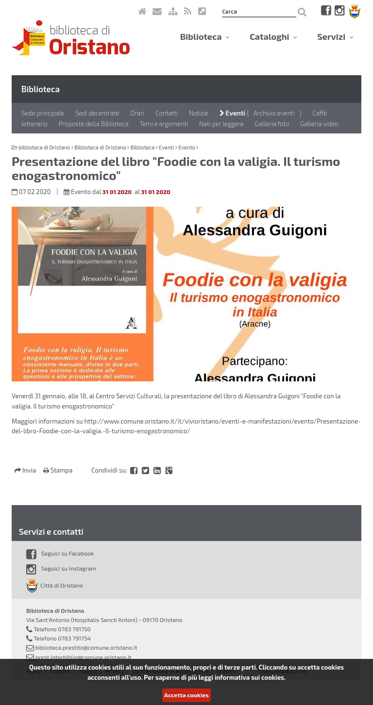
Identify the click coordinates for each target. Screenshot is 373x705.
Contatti (166, 113)
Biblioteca (205, 36)
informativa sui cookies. (250, 677)
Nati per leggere (221, 124)
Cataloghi (273, 36)
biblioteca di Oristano (44, 147)
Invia (26, 470)
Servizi (335, 36)
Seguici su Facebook (60, 553)
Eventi (232, 113)
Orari (137, 113)
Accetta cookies (186, 694)
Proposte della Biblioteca (94, 124)
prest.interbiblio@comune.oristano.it (83, 657)
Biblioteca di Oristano (100, 147)
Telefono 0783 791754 (62, 638)
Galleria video (320, 124)
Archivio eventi (274, 113)
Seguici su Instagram (61, 568)
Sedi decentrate (97, 113)
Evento (186, 147)
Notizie (198, 113)
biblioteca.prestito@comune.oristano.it (86, 647)
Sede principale (42, 113)
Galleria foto (272, 124)
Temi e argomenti (164, 124)
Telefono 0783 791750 (62, 628)
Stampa (57, 470)
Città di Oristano (54, 585)
